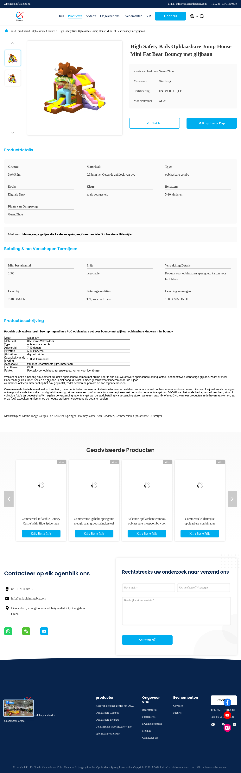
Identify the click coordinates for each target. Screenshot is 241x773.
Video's (91, 16)
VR (148, 16)
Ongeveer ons (109, 16)
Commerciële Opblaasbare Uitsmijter (139, 416)
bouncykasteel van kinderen (96, 416)
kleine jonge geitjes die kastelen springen (49, 416)
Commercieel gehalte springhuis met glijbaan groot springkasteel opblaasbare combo (94, 523)
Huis (61, 16)
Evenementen (132, 16)
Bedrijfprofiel (149, 709)
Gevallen (178, 705)
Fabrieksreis (148, 716)
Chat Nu (170, 16)
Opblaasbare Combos (43, 31)
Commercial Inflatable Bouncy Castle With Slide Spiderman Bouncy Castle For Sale (41, 523)
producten (23, 31)
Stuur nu (147, 640)
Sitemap (146, 730)
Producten (75, 16)
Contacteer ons (150, 737)
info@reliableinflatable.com (28, 598)
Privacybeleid (20, 767)
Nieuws (177, 712)
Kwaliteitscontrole (152, 723)
